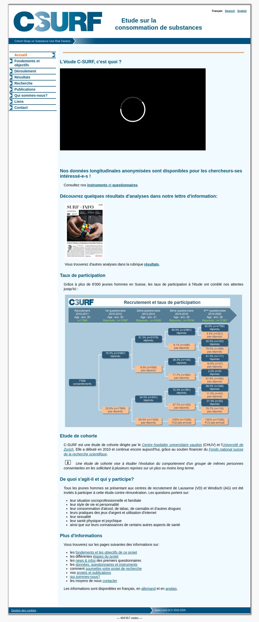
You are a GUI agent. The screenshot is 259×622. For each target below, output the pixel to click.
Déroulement (25, 71)
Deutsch (230, 11)
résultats (151, 264)
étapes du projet (105, 556)
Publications (24, 89)
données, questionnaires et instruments (106, 565)
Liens (19, 101)
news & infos (86, 560)
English (242, 11)
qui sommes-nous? (85, 577)
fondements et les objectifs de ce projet (106, 552)
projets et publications (94, 573)
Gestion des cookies (23, 610)
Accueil (20, 55)
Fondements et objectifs (27, 63)
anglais (171, 589)
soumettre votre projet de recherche (113, 569)
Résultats (22, 77)
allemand (148, 589)
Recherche (23, 83)
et (112, 185)
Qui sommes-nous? (31, 95)
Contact (21, 108)
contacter (109, 581)
